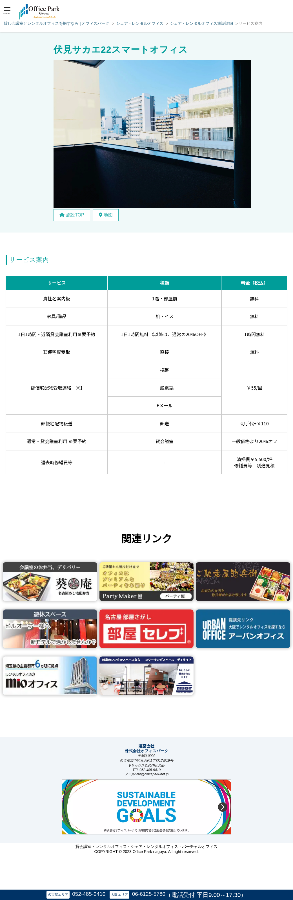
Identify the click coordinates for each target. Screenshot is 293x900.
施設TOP (71, 215)
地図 (106, 215)
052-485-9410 (88, 894)
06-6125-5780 (148, 894)
